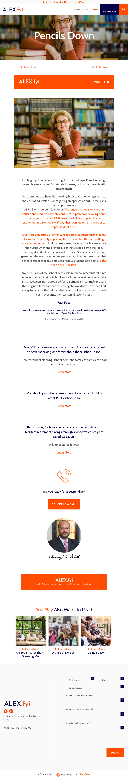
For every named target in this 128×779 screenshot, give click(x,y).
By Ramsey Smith (28, 67)
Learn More (64, 372)
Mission (77, 10)
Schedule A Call (64, 504)
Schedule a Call (109, 11)
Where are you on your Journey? (79, 709)
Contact (95, 10)
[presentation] (86, 739)
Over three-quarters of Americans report (48, 234)
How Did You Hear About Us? (78, 723)
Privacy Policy (84, 774)
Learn (86, 10)
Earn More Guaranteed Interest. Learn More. (64, 2)
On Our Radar (101, 67)
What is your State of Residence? (80, 695)
